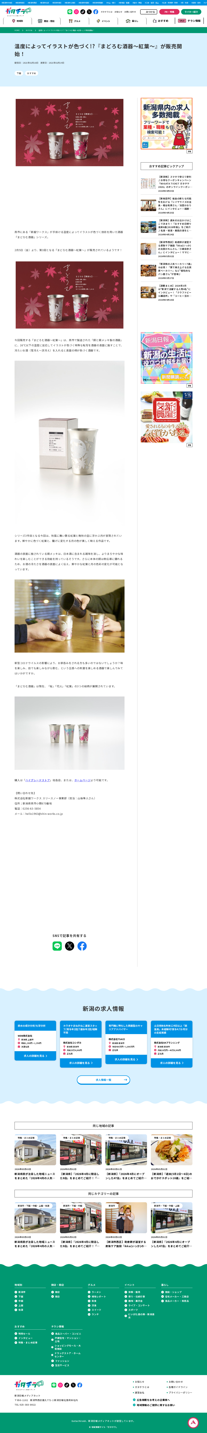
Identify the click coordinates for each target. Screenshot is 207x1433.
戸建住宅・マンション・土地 (68, 1339)
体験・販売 (134, 1291)
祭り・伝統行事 (136, 1295)
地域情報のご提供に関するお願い (156, 1404)
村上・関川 (111, 3)
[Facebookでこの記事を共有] (82, 949)
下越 (19, 72)
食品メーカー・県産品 (177, 1300)
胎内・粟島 (138, 3)
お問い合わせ (130, 12)
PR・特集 (169, 11)
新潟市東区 (20, 3)
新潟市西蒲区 (98, 3)
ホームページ (82, 779)
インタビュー (25, 1337)
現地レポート (99, 1295)
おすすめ (160, 21)
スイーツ (96, 1309)
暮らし (132, 21)
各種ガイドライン (178, 1386)
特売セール (24, 1333)
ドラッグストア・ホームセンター (67, 1354)
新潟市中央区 (7, 3)
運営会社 (139, 1391)
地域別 (17, 21)
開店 (57, 1291)
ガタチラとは (106, 12)
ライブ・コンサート (139, 1304)
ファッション (62, 1360)
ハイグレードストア (37, 779)
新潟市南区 (57, 3)
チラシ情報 (189, 21)
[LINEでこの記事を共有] (57, 949)
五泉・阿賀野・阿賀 (170, 3)
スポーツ (133, 1309)
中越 (20, 1300)
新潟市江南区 (70, 3)
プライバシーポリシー (180, 1391)
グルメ (74, 21)
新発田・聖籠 (124, 3)
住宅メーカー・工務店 (177, 1295)
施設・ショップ (173, 1291)
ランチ (95, 1313)
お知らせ (118, 12)
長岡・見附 (196, 3)
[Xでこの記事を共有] (69, 949)
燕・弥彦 (185, 3)
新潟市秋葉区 (84, 3)
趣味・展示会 (135, 1300)
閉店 (57, 1295)
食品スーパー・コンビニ (68, 1333)
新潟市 (22, 1291)
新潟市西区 (33, 3)
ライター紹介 (191, 11)
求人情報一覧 (103, 1079)
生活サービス (62, 1364)
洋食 (94, 1304)
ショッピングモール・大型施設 (68, 1347)
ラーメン (96, 1291)
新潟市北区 (45, 3)
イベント (103, 21)
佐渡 (20, 1309)
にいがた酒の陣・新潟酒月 (141, 1315)
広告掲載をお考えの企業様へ (153, 1399)
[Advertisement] (70, 201)
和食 (94, 1300)
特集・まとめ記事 (28, 1341)
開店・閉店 (46, 21)
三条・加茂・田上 (152, 3)
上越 (20, 1304)
